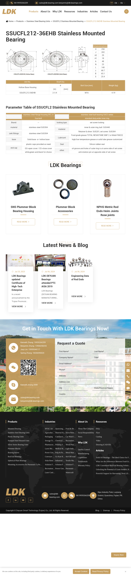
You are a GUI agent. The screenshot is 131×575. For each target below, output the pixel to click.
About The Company (86, 429)
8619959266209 (21, 3)
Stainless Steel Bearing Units (38, 21)
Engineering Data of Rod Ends (80, 277)
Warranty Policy (84, 465)
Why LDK (57, 11)
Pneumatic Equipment (71, 469)
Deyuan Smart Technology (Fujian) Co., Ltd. (34, 510)
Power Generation (60, 469)
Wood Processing (71, 445)
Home (11, 21)
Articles (94, 11)
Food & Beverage (71, 429)
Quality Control (84, 450)
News (80, 437)
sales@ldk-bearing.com (48, 3)
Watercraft (69, 473)
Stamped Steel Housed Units (18, 441)
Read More (23, 221)
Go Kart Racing (60, 457)
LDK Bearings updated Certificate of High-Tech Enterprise (19, 282)
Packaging (49, 437)
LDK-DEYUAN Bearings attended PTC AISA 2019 (49, 281)
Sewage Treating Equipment (50, 441)
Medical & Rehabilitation (60, 449)
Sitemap (106, 510)
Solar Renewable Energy (50, 461)
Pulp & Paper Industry (60, 453)
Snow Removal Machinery (71, 433)
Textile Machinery (71, 461)
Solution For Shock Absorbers (60, 465)
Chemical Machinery (60, 441)
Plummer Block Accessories (65, 209)
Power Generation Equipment (50, 453)
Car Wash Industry (71, 437)
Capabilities (82, 457)
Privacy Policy (119, 510)
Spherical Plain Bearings (17, 461)
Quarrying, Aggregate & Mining (60, 429)
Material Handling (60, 433)
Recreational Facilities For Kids (71, 441)
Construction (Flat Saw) (60, 437)
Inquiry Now (119, 555)
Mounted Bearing (14, 429)
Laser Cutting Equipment (50, 473)
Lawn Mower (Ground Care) (50, 449)
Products (33, 11)
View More (19, 306)
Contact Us (106, 11)
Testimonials (83, 461)
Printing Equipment (60, 445)
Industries (82, 11)
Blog (97, 510)
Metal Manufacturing (71, 453)
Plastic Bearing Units (16, 437)
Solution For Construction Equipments (71, 465)
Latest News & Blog (65, 245)
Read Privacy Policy (100, 571)
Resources (69, 11)
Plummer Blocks (14, 449)
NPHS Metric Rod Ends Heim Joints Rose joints (107, 211)
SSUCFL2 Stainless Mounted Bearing (68, 21)
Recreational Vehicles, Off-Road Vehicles (50, 469)
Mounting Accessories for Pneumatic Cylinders (25, 465)
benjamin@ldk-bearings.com (70, 3)
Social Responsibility (86, 433)
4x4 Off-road (70, 457)
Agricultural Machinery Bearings (50, 433)
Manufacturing (83, 454)
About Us (45, 11)
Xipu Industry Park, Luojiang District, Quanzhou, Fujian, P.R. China (110, 495)
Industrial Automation (60, 461)
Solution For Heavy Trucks (50, 465)
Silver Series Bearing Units (18, 445)
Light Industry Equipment (71, 449)
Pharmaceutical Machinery (50, 445)
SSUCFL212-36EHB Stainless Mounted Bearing (105, 21)
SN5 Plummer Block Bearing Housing (23, 209)
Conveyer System (50, 457)
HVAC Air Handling (50, 429)
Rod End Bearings (15, 457)
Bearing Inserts (13, 453)
